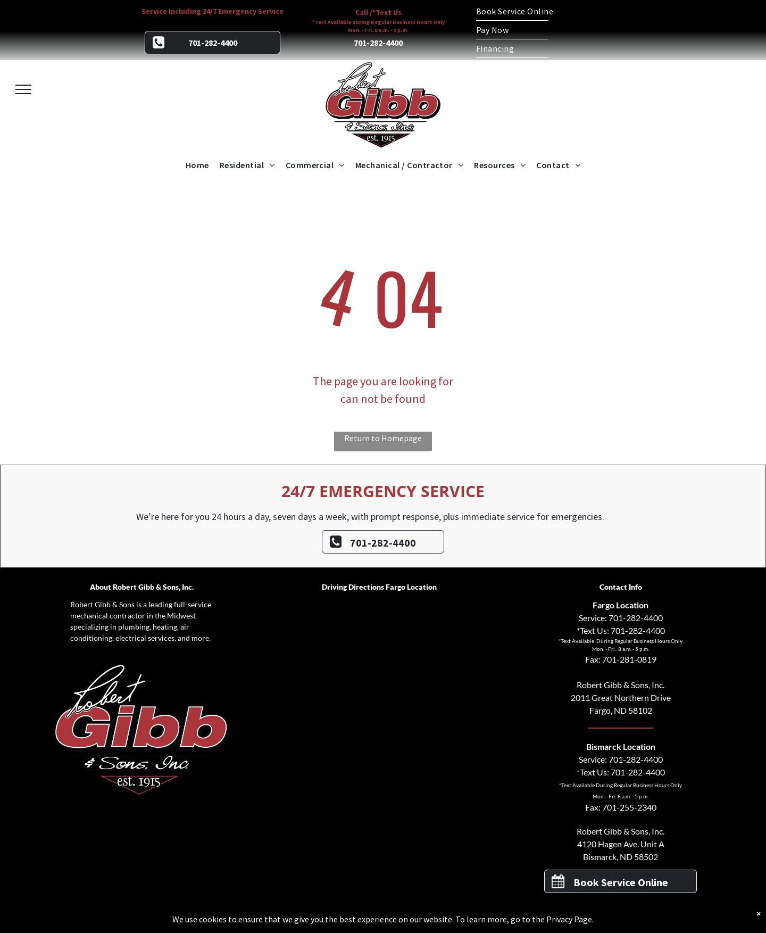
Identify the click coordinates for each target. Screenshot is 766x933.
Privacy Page (569, 919)
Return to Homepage (383, 438)
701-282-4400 (636, 618)
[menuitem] (553, 11)
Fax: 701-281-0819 (620, 659)
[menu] (23, 89)
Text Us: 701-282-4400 (622, 772)
